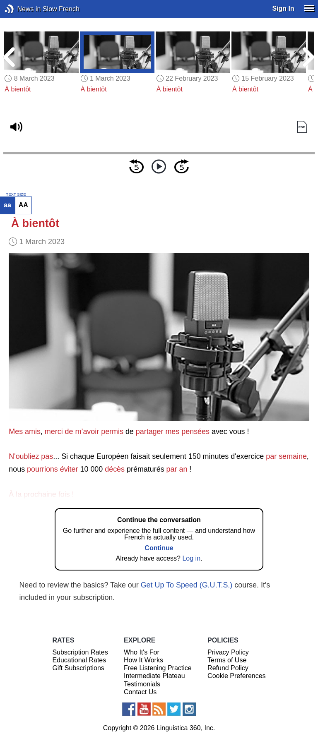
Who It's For (141, 652)
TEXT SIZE (16, 194)
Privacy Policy (228, 652)
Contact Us (140, 691)
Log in (191, 558)
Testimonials (142, 684)
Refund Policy (227, 667)
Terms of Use (226, 660)
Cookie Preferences (236, 675)
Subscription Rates (80, 652)
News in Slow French (21, 8)
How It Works (143, 660)
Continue (159, 547)
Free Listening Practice (158, 667)
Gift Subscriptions (78, 667)
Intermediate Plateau (154, 675)
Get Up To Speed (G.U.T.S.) (187, 585)
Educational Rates (79, 660)
